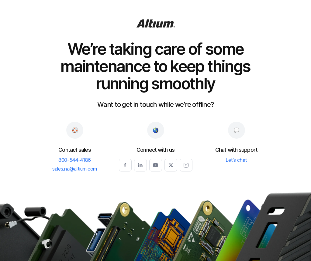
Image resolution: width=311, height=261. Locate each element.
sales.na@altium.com (74, 169)
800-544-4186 (74, 160)
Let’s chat (236, 160)
